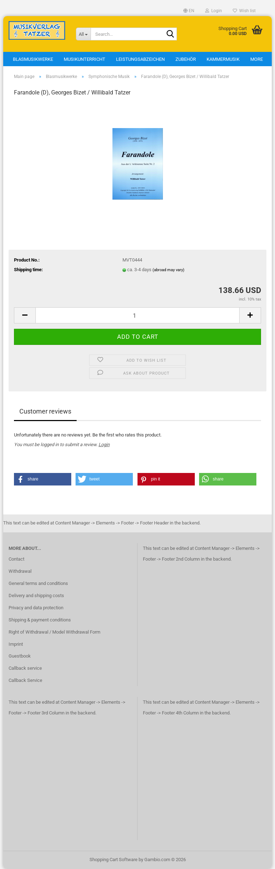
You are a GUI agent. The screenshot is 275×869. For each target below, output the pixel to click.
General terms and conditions (38, 583)
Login (104, 444)
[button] (189, 10)
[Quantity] (137, 315)
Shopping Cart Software (114, 859)
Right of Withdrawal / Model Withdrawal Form (54, 632)
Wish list (244, 10)
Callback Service (25, 680)
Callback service (25, 668)
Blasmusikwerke (33, 59)
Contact (16, 559)
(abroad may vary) (168, 270)
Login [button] (213, 10)
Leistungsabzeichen (140, 59)
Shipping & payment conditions (40, 620)
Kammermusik (223, 59)
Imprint (16, 644)
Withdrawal (20, 571)
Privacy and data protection (36, 607)
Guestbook (20, 656)
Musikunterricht (84, 59)
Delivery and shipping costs (36, 595)
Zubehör (185, 59)
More (256, 59)
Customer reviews (45, 411)
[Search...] (83, 34)
